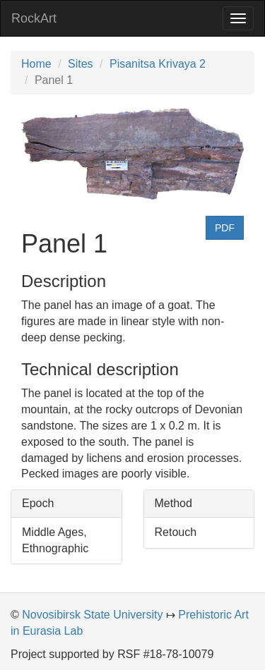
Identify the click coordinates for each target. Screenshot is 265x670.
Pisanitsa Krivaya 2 (158, 64)
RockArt (34, 18)
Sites (80, 64)
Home (36, 64)
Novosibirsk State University (92, 615)
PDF (225, 227)
